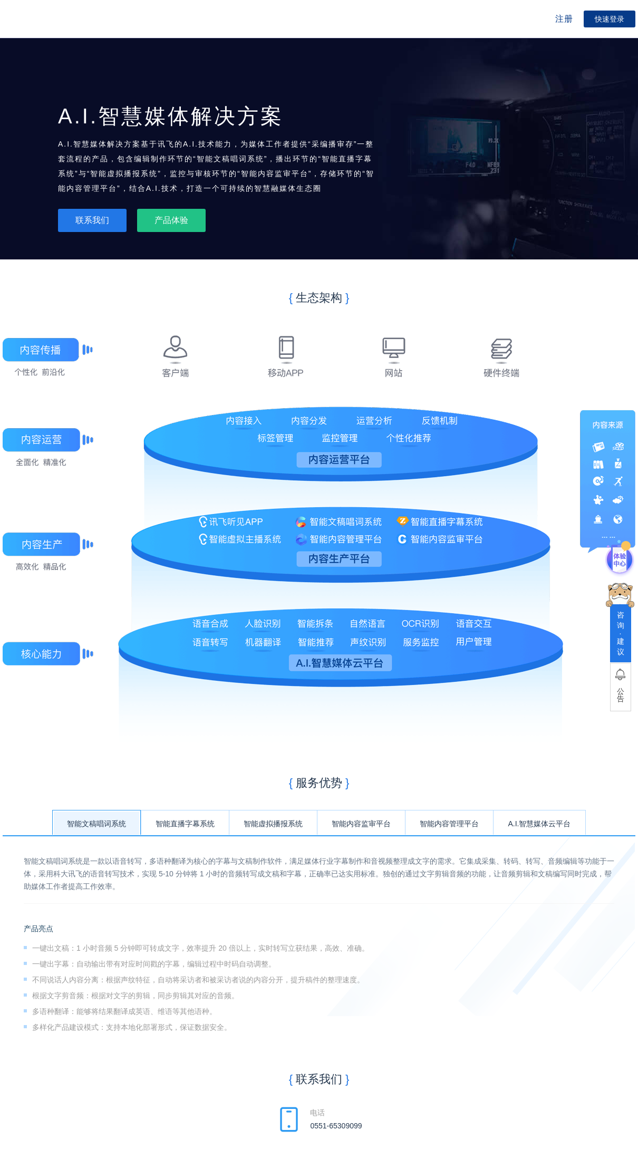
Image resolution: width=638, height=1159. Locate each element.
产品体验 (171, 220)
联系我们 (92, 220)
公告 (620, 695)
